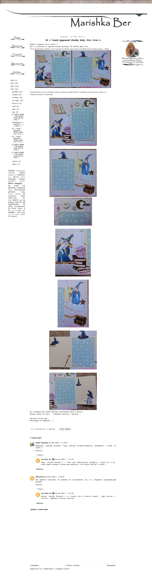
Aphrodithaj (40, 477)
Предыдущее (111, 565)
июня (14, 109)
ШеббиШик (11, 212)
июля (14, 106)
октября (15, 98)
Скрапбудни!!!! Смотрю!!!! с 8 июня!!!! (18, 124)
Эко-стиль (21, 212)
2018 (13, 80)
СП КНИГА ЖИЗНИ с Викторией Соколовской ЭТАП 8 (18, 147)
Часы (20, 200)
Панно (10, 190)
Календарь (12, 179)
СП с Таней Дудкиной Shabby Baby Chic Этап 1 (17, 139)
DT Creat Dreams (18, 214)
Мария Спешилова (42, 443)
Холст (10, 200)
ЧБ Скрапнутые (16, 203)
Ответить (39, 451)
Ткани (23, 196)
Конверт (22, 179)
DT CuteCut (12, 216)
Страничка (12, 196)
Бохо (9, 177)
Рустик (10, 194)
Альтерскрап (21, 171)
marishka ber (46, 459)
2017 (13, 83)
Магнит (22, 181)
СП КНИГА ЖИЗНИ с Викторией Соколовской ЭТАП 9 (18, 117)
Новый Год (19, 186)
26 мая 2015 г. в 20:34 (55, 477)
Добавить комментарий (39, 509)
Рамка (23, 192)
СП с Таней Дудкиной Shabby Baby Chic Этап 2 (17, 131)
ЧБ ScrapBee (16, 210)
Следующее (34, 565)
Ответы (40, 455)
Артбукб (11, 175)
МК (9, 186)
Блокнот (21, 175)
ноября (15, 95)
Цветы (15, 200)
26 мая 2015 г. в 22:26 (64, 493)
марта (14, 164)
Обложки (11, 188)
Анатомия (11, 173)
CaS (9, 214)
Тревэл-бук (12, 198)
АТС (16, 175)
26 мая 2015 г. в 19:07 (58, 443)
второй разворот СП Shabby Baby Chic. (72, 46)
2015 (13, 89)
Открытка (21, 188)
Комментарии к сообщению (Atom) (56, 569)
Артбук (22, 173)
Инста (23, 177)
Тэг (23, 198)
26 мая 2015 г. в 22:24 (64, 459)
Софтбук (18, 194)
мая (14, 112)
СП (24, 194)
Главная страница (72, 565)
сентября (16, 100)
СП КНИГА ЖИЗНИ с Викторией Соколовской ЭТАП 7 (18, 155)
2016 (13, 86)
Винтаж (16, 177)
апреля (15, 161)
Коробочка (11, 181)
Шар (24, 210)
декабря (15, 92)
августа (15, 103)
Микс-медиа (15, 183)
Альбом (11, 171)
